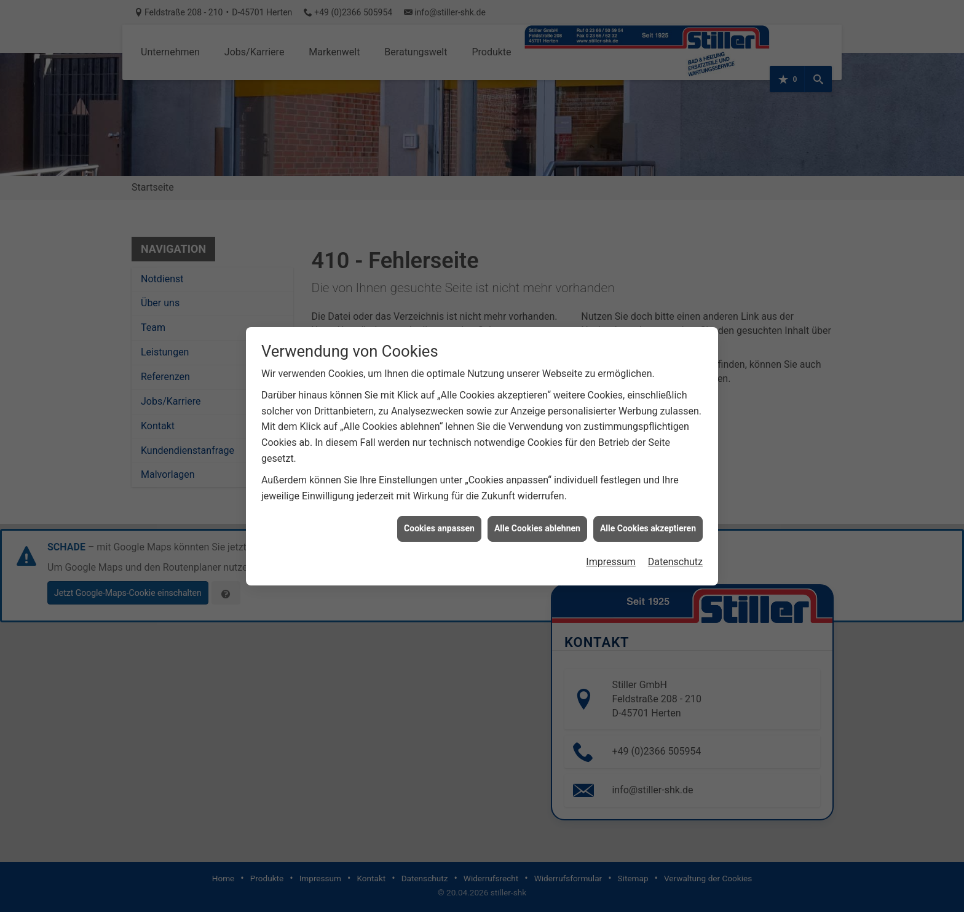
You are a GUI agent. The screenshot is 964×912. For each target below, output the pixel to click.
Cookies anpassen (439, 511)
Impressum (611, 544)
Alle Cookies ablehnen (537, 511)
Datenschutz (675, 544)
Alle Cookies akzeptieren (648, 511)
